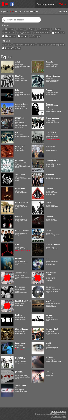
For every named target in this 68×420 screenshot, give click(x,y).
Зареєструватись (45, 4)
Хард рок (59, 32)
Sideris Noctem (21, 329)
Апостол (49, 90)
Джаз (31, 29)
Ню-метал (10, 36)
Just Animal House (51, 273)
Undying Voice (52, 160)
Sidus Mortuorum (53, 245)
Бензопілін (50, 287)
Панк (21, 29)
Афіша (4, 11)
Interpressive (20, 343)
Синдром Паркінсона (20, 358)
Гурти (11, 11)
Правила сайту (56, 417)
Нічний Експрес (22, 231)
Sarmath (18, 217)
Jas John (49, 62)
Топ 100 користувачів (58, 414)
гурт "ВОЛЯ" (51, 132)
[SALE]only (19, 118)
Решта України (12, 48)
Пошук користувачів (42, 414)
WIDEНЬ (49, 357)
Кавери (36, 36)
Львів (8, 44)
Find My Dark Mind (23, 301)
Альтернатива (42, 32)
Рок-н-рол (44, 29)
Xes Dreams (20, 174)
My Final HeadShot (19, 372)
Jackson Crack (21, 273)
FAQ (64, 417)
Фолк (57, 29)
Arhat (17, 62)
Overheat (49, 217)
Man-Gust (19, 76)
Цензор (49, 371)
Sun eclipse (20, 287)
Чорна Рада (20, 188)
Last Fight (50, 301)
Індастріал (24, 32)
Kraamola (50, 174)
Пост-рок (9, 32)
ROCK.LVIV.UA (58, 411)
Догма (48, 202)
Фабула (18, 259)
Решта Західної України (52, 44)
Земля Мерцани (52, 118)
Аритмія (49, 188)
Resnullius (50, 146)
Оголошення (29, 11)
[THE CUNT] (20, 146)
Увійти (62, 4)
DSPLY (18, 132)
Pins (47, 259)
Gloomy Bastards (53, 76)
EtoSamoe (19, 160)
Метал (24, 36)
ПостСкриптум (21, 202)
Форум (18, 11)
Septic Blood (20, 385)
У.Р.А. (17, 245)
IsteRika (18, 315)
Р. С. (17, 90)
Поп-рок (9, 29)
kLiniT (48, 343)
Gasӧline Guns (21, 104)
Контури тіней (52, 329)
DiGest (48, 231)
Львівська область (25, 44)
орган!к (49, 315)
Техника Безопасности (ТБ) (52, 105)
